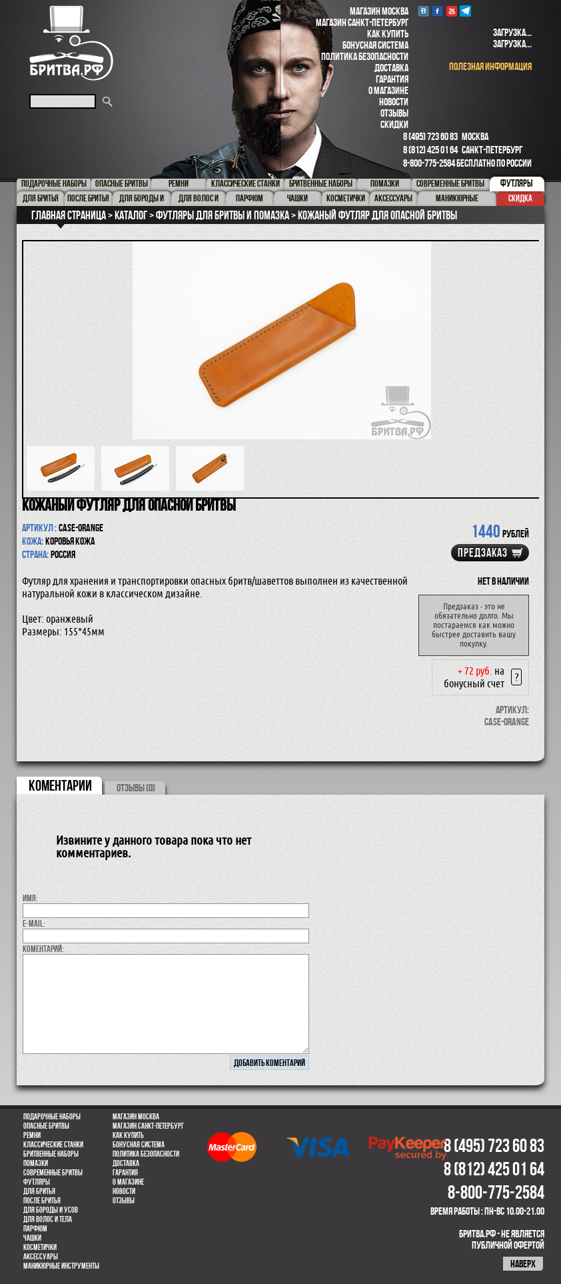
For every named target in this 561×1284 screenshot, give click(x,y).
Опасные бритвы (46, 1126)
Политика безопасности (364, 56)
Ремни (32, 1135)
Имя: (30, 898)
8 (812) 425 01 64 (430, 149)
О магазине (388, 90)
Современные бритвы (53, 1172)
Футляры (36, 1182)
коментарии (60, 785)
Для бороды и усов (50, 1210)
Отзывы (394, 113)
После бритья (42, 1200)
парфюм (35, 1228)
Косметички (40, 1247)
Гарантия (392, 79)
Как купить (387, 33)
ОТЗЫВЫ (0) (136, 787)
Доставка (391, 67)
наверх (523, 1263)
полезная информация (490, 66)
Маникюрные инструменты (61, 1266)
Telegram (465, 11)
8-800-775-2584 (429, 163)
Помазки (35, 1163)
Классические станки (53, 1144)
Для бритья (39, 1191)
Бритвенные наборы (51, 1154)
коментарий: (43, 948)
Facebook (437, 11)
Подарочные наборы (52, 1116)
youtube (451, 11)
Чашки (32, 1238)
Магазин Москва (379, 11)
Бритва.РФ (71, 43)
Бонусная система (375, 45)
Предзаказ (483, 552)
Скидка (520, 198)
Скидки (394, 124)
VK (423, 11)
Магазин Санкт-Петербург (362, 22)
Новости (393, 101)
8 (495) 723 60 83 (430, 136)
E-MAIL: (34, 923)
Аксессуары (40, 1256)
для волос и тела (47, 1219)
